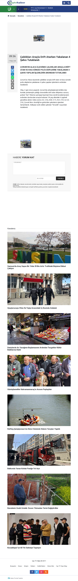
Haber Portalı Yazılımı (16, 578)
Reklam (33, 566)
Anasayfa (13, 566)
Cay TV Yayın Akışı (61, 566)
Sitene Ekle (50, 566)
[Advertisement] (45, 124)
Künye (20, 566)
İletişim (26, 566)
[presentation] (14, 9)
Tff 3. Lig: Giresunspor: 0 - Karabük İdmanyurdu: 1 (42, 9)
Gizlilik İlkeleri (41, 566)
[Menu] (64, 3)
